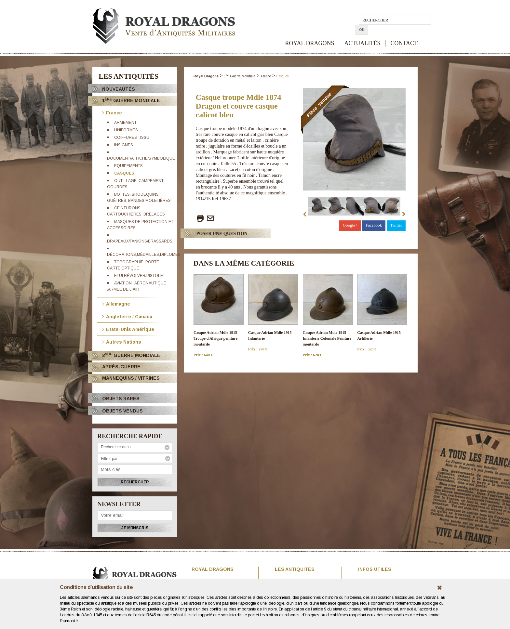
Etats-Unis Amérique (128, 329)
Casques (124, 173)
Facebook (374, 225)
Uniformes (126, 130)
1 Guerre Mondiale (131, 100)
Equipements (128, 166)
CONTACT (404, 33)
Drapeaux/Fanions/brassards (139, 241)
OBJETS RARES (121, 398)
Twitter (396, 225)
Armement (125, 122)
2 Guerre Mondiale (131, 355)
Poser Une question (222, 233)
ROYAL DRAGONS (309, 33)
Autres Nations (121, 341)
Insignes (123, 145)
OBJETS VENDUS (122, 410)
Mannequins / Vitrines (131, 378)
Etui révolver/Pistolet (139, 275)
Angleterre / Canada (127, 316)
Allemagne (116, 303)
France (112, 112)
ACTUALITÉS (362, 33)
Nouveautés (118, 89)
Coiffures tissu (131, 137)
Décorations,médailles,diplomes (144, 254)
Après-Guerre (121, 366)
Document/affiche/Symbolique (141, 158)
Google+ (350, 225)
